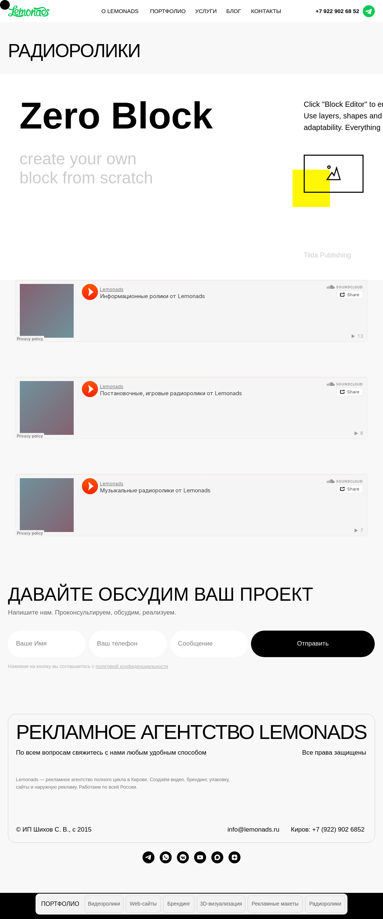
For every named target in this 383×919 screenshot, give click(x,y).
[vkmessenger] (183, 857)
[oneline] (209, 644)
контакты (266, 11)
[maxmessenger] (217, 857)
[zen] (234, 857)
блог (233, 11)
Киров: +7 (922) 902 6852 (328, 829)
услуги (206, 11)
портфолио (168, 11)
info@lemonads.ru (253, 829)
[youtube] (200, 857)
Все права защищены (334, 752)
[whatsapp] (166, 857)
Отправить (313, 643)
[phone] (128, 644)
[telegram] (148, 857)
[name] (47, 644)
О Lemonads (120, 11)
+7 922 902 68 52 (337, 11)
